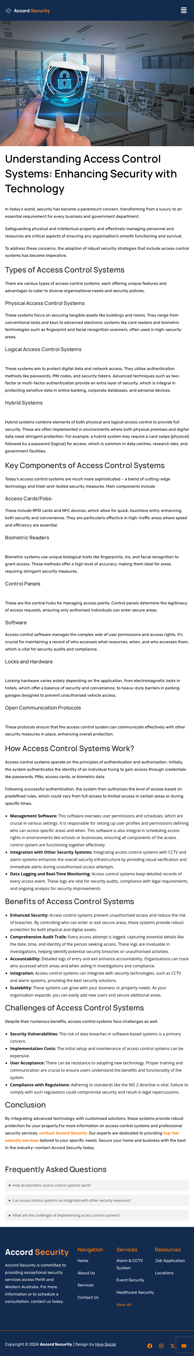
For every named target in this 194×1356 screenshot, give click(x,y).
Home (83, 1260)
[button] (184, 10)
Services (86, 1285)
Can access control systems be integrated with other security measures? (72, 1200)
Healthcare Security (135, 1292)
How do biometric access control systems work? (52, 1185)
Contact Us (88, 1297)
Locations (164, 1273)
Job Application (170, 1260)
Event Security (130, 1280)
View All (123, 1304)
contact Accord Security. (63, 1133)
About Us (86, 1273)
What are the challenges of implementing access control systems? (66, 1215)
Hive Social (105, 1344)
